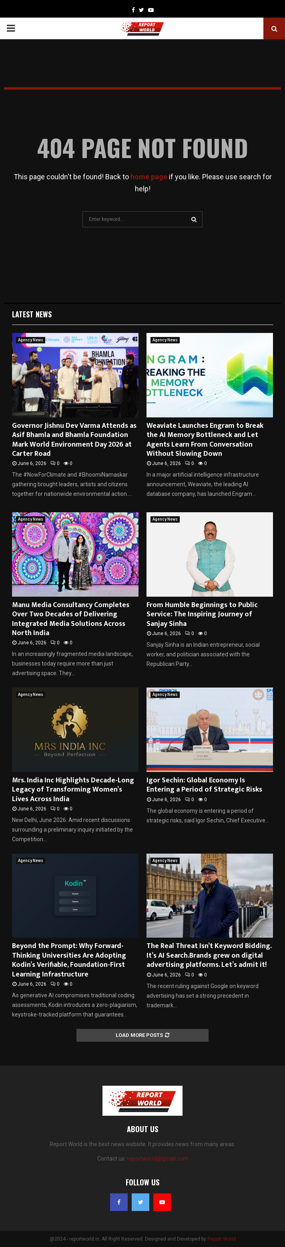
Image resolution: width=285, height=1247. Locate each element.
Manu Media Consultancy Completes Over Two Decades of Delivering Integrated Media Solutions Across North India (70, 619)
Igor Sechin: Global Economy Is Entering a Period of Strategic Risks (204, 785)
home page (148, 176)
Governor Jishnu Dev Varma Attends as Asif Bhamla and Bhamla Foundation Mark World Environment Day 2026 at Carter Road (74, 440)
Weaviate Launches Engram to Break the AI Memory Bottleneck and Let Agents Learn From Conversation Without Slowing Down (205, 440)
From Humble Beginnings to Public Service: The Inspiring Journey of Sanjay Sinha (202, 614)
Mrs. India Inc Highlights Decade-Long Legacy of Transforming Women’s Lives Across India (73, 789)
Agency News (30, 340)
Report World (221, 1239)
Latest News (32, 314)
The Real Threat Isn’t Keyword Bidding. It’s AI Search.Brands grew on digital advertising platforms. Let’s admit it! (209, 955)
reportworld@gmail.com (157, 1158)
